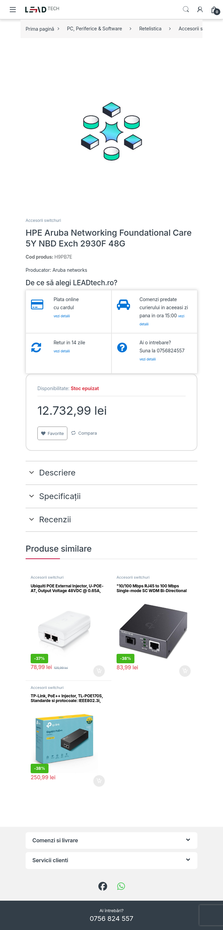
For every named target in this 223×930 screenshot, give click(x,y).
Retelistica (150, 28)
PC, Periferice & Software (94, 28)
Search (186, 9)
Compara (87, 433)
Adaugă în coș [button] (99, 671)
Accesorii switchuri (43, 220)
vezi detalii (62, 316)
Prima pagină (40, 28)
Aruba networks (70, 270)
